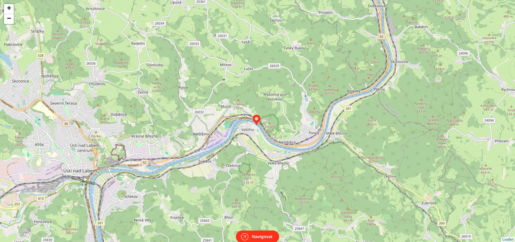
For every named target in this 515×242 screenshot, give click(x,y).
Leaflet (508, 233)
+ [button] (9, 9)
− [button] (9, 19)
